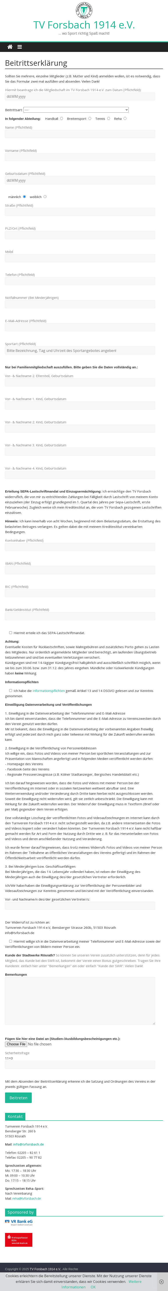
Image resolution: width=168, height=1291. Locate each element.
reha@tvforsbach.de (26, 1198)
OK (93, 1287)
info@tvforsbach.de (28, 1144)
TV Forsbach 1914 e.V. (84, 24)
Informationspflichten (49, 690)
